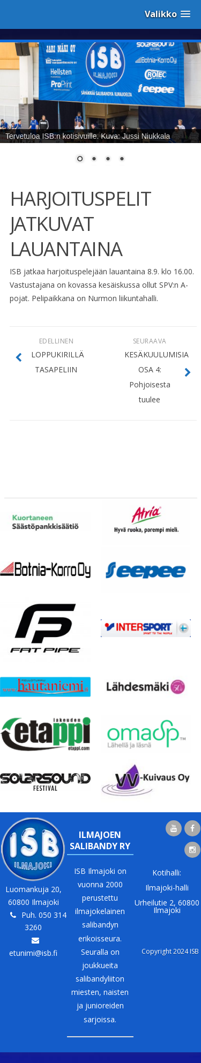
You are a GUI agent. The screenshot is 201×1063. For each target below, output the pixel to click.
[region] (100, 109)
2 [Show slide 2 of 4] (94, 160)
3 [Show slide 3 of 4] (108, 160)
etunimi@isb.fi (33, 953)
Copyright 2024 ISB (170, 951)
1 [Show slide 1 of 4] (80, 160)
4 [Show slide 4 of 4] (122, 160)
